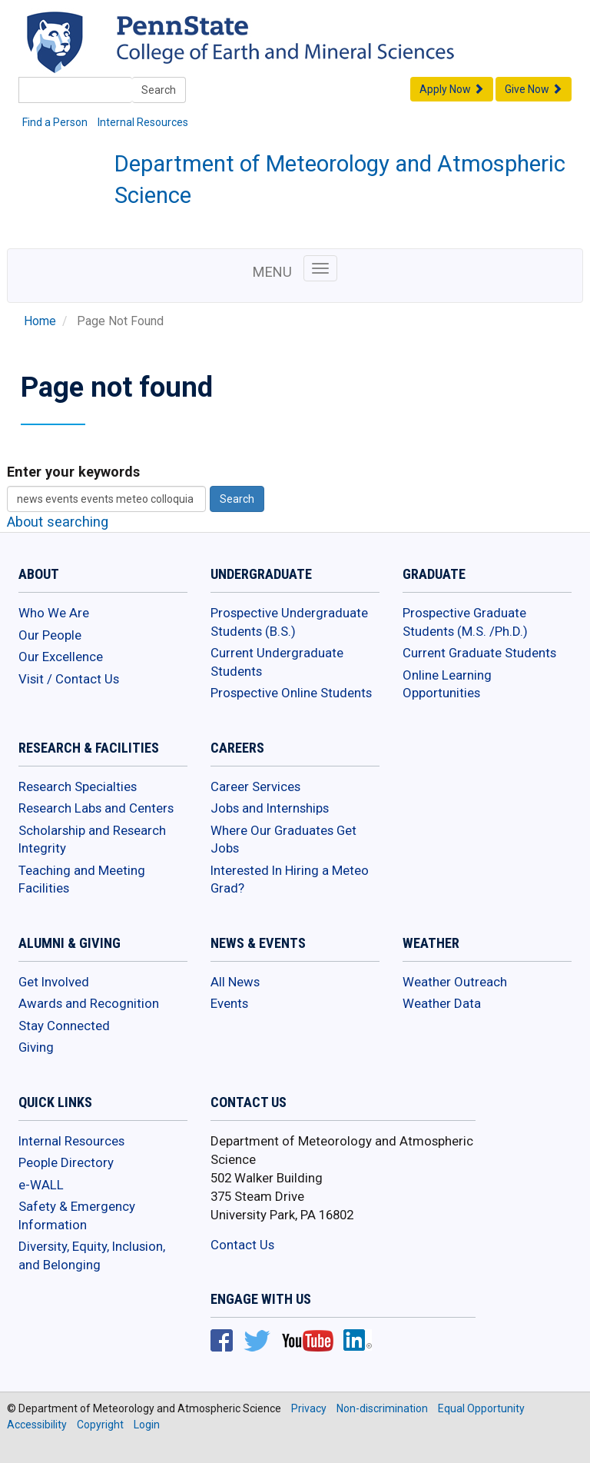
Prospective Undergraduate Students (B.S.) (289, 622)
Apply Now (451, 89)
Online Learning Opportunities (447, 684)
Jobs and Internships (269, 808)
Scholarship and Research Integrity (92, 839)
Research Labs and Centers (96, 808)
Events (229, 1003)
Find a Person (55, 122)
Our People (49, 635)
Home (40, 321)
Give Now (533, 89)
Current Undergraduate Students (276, 662)
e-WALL (41, 1184)
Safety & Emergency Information (76, 1215)
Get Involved (53, 981)
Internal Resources (143, 122)
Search (158, 90)
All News (235, 981)
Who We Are (53, 612)
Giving (36, 1047)
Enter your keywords (73, 472)
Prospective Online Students (291, 692)
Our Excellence (60, 656)
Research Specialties (77, 786)
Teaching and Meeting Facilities (81, 879)
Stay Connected (64, 1025)
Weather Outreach (455, 981)
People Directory (66, 1162)
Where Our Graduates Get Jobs (283, 839)
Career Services (255, 786)
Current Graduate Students (479, 652)
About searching (57, 522)
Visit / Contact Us (68, 679)
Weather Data (442, 1003)
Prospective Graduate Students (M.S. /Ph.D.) (465, 622)
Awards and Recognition (88, 1003)
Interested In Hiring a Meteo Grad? (289, 879)
